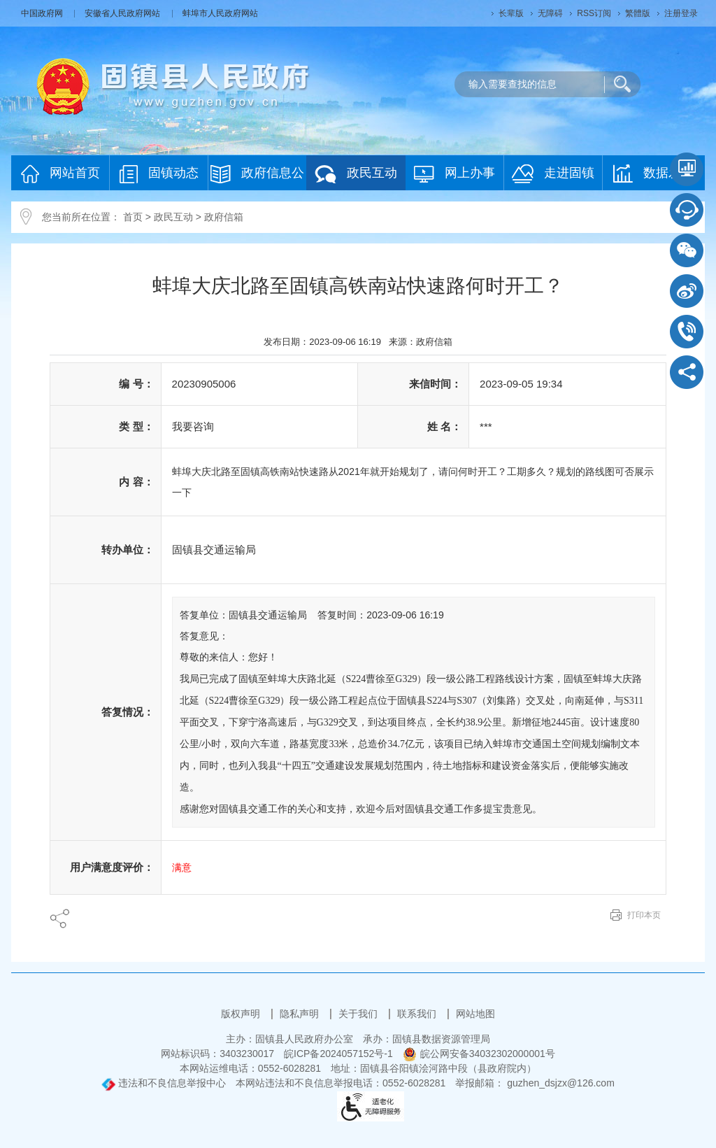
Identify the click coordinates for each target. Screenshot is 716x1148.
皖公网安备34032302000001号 (479, 1053)
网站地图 (475, 1013)
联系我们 (418, 1013)
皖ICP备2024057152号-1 (338, 1053)
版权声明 (242, 1013)
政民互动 (356, 173)
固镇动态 (159, 173)
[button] (511, 13)
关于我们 (359, 1013)
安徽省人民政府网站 (123, 13)
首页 (133, 216)
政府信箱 (223, 216)
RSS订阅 (594, 13)
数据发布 (653, 173)
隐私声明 (301, 1013)
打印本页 (644, 915)
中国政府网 (43, 13)
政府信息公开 (257, 177)
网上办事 (454, 173)
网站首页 (60, 173)
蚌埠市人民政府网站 (220, 13)
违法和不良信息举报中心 (163, 1083)
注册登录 (681, 13)
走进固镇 (553, 173)
